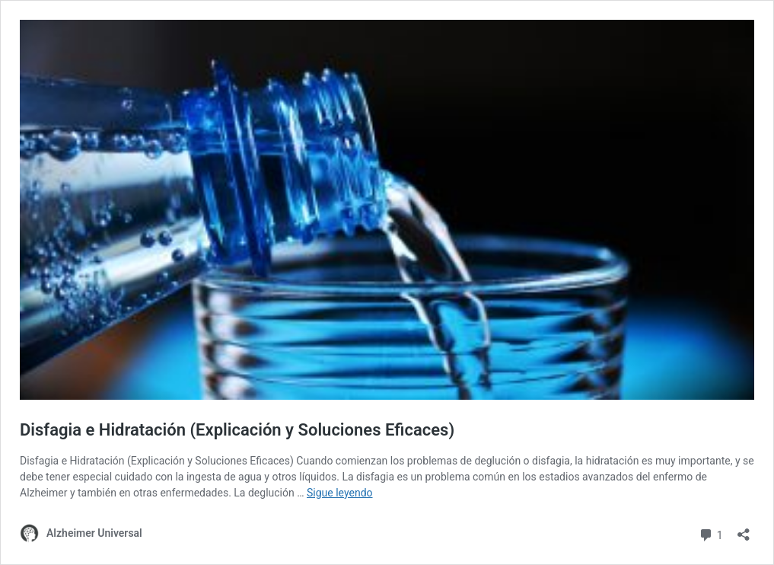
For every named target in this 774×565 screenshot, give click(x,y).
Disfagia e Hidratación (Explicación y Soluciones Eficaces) (237, 429)
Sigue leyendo (340, 493)
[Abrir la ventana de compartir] (743, 529)
